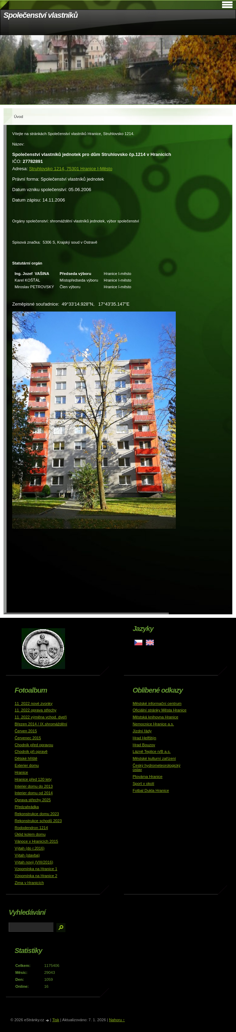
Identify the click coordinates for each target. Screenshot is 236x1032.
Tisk (55, 1020)
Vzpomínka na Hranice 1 (36, 869)
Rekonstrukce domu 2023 (37, 814)
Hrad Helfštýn (144, 738)
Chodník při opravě (31, 751)
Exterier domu (27, 765)
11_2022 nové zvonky (34, 703)
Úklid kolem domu (30, 834)
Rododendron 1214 (31, 828)
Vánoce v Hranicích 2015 (36, 841)
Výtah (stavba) (27, 855)
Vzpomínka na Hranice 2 (36, 876)
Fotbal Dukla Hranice (151, 790)
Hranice (21, 772)
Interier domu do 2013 (34, 786)
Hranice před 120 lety (33, 779)
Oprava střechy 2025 (33, 800)
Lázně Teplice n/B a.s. (152, 751)
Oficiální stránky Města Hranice (160, 710)
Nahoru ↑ (117, 1020)
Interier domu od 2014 (34, 793)
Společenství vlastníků (40, 15)
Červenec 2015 (28, 738)
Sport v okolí (143, 783)
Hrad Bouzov (144, 745)
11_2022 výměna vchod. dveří (41, 717)
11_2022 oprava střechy (35, 710)
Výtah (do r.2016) (30, 848)
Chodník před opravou (34, 745)
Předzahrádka (27, 807)
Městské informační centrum (157, 703)
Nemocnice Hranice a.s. (153, 724)
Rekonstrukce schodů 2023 (38, 821)
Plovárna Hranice (148, 776)
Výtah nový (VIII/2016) (34, 862)
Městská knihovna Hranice (155, 717)
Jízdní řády (142, 731)
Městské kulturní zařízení (154, 758)
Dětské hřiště (26, 758)
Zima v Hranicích (29, 883)
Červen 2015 (26, 731)
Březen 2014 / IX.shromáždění (41, 724)
